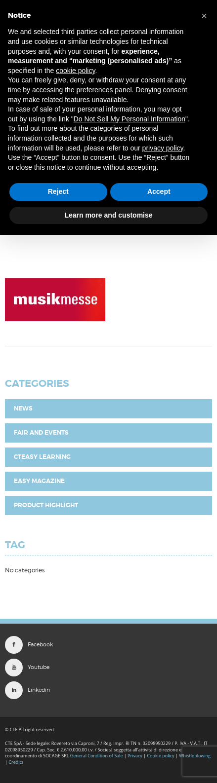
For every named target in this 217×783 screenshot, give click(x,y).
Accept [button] (159, 191)
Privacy (135, 755)
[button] (204, 16)
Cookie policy (160, 755)
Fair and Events (41, 433)
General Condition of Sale (96, 755)
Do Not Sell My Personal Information (129, 119)
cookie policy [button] (75, 71)
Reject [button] (58, 191)
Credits (15, 762)
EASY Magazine (39, 481)
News (23, 408)
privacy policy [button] (162, 148)
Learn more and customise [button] (108, 215)
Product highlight (46, 505)
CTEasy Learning (42, 457)
